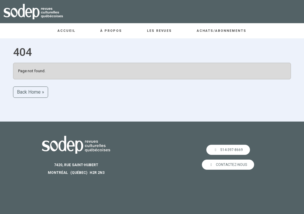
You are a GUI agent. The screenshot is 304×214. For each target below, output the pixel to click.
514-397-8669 (228, 150)
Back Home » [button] (30, 92)
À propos (111, 31)
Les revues (159, 31)
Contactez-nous (228, 165)
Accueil (66, 31)
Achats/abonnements (221, 31)
